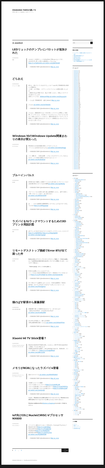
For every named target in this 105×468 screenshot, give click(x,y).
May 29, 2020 (55, 124)
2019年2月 (76, 135)
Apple (76, 186)
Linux (76, 237)
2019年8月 (76, 126)
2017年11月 (76, 153)
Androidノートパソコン (79, 315)
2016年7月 (76, 164)
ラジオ (76, 368)
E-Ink (76, 375)
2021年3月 (76, 100)
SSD (76, 288)
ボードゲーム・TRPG (79, 393)
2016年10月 (76, 161)
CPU (18, 346)
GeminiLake (78, 198)
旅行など (76, 399)
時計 (74, 353)
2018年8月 (76, 143)
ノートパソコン (77, 314)
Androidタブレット (79, 298)
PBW (76, 388)
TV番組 (76, 389)
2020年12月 (76, 104)
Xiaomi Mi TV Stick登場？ (29, 338)
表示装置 (75, 374)
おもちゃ (75, 263)
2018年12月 (76, 138)
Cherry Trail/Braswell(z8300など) (83, 196)
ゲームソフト (15, 85)
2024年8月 (76, 73)
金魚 (13, 309)
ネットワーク (76, 301)
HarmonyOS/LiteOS (79, 235)
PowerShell (77, 325)
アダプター (77, 407)
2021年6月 (76, 96)
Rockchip (77, 207)
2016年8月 (76, 163)
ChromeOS (77, 231)
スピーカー (77, 413)
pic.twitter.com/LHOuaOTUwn (56, 322)
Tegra (76, 211)
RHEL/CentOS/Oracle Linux (82, 242)
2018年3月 (76, 150)
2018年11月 (76, 139)
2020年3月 (76, 117)
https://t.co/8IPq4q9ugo (41, 205)
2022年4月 (76, 82)
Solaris (76, 251)
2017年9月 (76, 156)
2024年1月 (76, 76)
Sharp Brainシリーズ (79, 358)
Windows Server (79, 255)
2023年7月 (76, 77)
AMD (76, 184)
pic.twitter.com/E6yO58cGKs (54, 274)
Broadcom (14, 375)
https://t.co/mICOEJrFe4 (60, 386)
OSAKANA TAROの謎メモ (24, 10)
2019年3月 (76, 133)
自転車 (75, 372)
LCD (76, 377)
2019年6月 (76, 129)
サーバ (75, 270)
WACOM (76, 371)
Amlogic (14, 345)
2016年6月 (76, 166)
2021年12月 (76, 87)
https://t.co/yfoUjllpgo (44, 427)
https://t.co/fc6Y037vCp (45, 432)
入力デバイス (76, 333)
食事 (76, 403)
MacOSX (77, 228)
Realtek (76, 204)
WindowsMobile (78, 256)
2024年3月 (76, 75)
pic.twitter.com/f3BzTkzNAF (51, 63)
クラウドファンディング (78, 267)
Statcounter (3, 467)
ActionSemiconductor (79, 179)
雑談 (13, 59)
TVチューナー (77, 344)
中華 (76, 319)
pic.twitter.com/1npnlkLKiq (56, 184)
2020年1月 (76, 119)
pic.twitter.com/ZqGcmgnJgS (37, 235)
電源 (74, 404)
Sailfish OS (78, 244)
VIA (75, 213)
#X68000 (42, 96)
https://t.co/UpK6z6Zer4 (35, 63)
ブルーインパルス (23, 175)
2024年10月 (76, 72)
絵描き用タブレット (77, 370)
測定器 (76, 382)
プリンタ (76, 349)
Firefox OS (77, 232)
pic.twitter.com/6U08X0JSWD (37, 312)
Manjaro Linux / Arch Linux (82, 238)
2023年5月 (76, 79)
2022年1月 (76, 86)
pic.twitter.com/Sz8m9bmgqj (57, 147)
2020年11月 (76, 105)
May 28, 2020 (55, 378)
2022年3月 (76, 83)
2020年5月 (76, 114)
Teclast (76, 330)
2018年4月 (76, 149)
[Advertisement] (52, 30)
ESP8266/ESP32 (78, 217)
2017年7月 (76, 157)
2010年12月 (76, 168)
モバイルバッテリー (79, 409)
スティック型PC (77, 281)
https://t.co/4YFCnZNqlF (38, 274)
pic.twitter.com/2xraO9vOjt (36, 390)
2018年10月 (76, 140)
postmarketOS (79, 241)
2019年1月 (76, 136)
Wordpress (77, 274)
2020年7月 (76, 111)
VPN (76, 307)
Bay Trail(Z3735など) (80, 195)
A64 (77, 182)
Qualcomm (77, 203)
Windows (16, 146)
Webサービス (77, 273)
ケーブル (76, 381)
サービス (75, 272)
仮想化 (75, 332)
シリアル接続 (77, 347)
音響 (74, 410)
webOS (77, 248)
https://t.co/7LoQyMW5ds (47, 350)
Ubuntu (77, 245)
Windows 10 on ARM (79, 294)
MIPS (76, 202)
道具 (13, 231)
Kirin (76, 199)
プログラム (76, 322)
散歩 (76, 397)
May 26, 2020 (55, 238)
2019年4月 (76, 132)
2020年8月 (76, 110)
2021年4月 (76, 98)
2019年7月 (76, 128)
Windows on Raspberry (48, 403)
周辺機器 (75, 340)
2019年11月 (76, 122)
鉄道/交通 (16, 309)
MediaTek (77, 200)
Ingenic (76, 191)
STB (22, 346)
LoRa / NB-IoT (78, 361)
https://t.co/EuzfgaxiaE (44, 429)
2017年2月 (76, 160)
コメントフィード (77, 427)
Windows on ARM (80, 253)
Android (18, 345)
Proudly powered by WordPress (30, 460)
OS (13, 146)
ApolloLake (78, 193)
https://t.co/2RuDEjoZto (42, 431)
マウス (76, 339)
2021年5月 (76, 97)
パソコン (75, 318)
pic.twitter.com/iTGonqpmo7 (37, 286)
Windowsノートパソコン (80, 316)
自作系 (76, 321)
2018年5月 (76, 147)
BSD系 (76, 230)
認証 (76, 280)
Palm (76, 249)
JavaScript (77, 323)
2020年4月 (76, 115)
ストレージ (76, 287)
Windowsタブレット (79, 300)
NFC (76, 363)
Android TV (14, 346)
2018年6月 (76, 146)
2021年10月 (76, 90)
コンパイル (77, 392)
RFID (76, 364)
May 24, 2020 (55, 108)
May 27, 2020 (55, 278)
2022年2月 (76, 84)
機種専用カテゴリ (77, 357)
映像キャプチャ (78, 350)
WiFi (76, 308)
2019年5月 (76, 131)
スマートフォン (77, 290)
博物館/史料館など (78, 395)
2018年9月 (76, 142)
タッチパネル (77, 337)
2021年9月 (76, 91)
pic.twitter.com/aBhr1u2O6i (36, 352)
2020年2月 (76, 118)
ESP (75, 189)
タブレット (76, 297)
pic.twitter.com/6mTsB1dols (42, 104)
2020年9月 (76, 108)
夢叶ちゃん (77, 396)
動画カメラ (77, 266)
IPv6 (76, 302)
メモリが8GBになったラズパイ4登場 (35, 368)
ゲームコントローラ (79, 336)
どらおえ (17, 78)
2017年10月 (76, 154)
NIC (75, 304)
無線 (74, 360)
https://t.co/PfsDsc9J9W (60, 388)
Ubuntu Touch (79, 246)
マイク (76, 414)
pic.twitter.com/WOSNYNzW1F (49, 374)
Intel (76, 192)
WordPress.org (77, 428)
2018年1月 (76, 152)
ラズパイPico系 (78, 218)
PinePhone (77, 293)
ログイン (75, 424)
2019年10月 (76, 124)
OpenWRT (78, 239)
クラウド (76, 276)
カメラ (75, 265)
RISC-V (17, 425)
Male (76, 329)
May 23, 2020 (55, 100)
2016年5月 (76, 167)
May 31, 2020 (55, 163)
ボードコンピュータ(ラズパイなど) (81, 326)
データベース (77, 277)
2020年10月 (76, 107)
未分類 (13, 182)
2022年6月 (76, 80)
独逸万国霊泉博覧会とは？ (79, 55)
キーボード (77, 335)
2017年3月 (76, 159)
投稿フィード (76, 425)
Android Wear (79, 224)
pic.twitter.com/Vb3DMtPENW (37, 434)
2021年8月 (76, 93)
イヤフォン (77, 411)
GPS (76, 343)
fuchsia (76, 234)
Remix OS (78, 225)
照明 (76, 383)
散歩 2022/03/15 (77, 58)
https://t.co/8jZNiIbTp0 (35, 233)
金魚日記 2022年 (77, 57)
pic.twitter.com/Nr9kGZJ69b (36, 159)
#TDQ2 (47, 96)
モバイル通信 (77, 311)
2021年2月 (76, 101)
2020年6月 (76, 112)
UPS (76, 346)
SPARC (76, 209)
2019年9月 (76, 125)
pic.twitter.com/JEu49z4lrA (58, 96)
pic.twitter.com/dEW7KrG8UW (37, 195)
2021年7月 (76, 94)
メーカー (75, 328)
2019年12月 (76, 121)
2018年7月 (76, 145)
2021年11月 (76, 89)
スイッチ (76, 309)
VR (75, 378)
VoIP (76, 305)
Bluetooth (77, 342)
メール (76, 279)
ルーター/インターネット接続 (81, 312)
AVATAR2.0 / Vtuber (79, 386)
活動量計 (76, 351)
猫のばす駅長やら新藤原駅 (28, 302)
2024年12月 (76, 70)
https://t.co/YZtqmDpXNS (50, 233)
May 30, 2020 (55, 67)
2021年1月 (76, 103)
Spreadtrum (77, 210)
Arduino (76, 216)
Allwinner (77, 181)
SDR (76, 365)
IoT (15, 425)
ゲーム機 (75, 269)
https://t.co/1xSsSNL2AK (53, 384)
